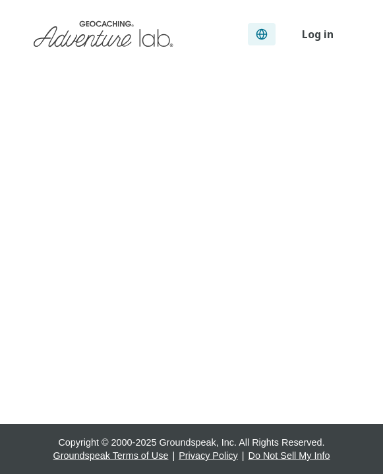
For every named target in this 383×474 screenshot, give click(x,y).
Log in (318, 34)
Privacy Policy (208, 455)
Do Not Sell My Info (289, 455)
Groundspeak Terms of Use (111, 455)
